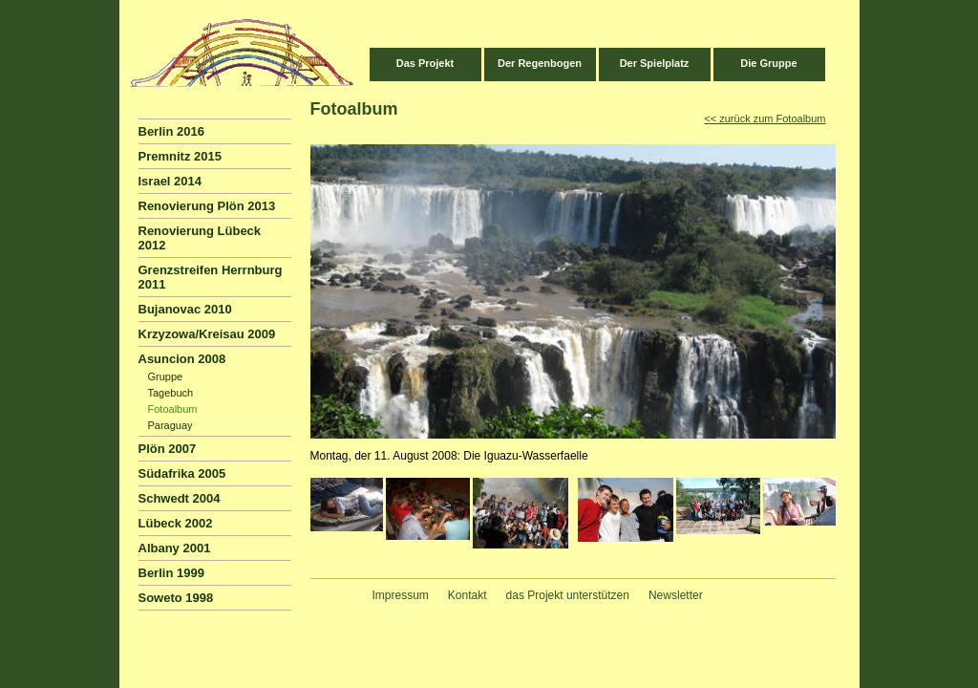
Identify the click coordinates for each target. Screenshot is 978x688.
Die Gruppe (768, 63)
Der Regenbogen (540, 63)
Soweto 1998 (176, 598)
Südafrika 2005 (182, 473)
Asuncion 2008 (182, 359)
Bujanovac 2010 (185, 309)
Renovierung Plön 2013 (207, 206)
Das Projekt (425, 63)
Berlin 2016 (171, 131)
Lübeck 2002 (175, 523)
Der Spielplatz (655, 63)
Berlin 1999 (171, 573)
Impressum (400, 595)
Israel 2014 (170, 181)
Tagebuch (171, 392)
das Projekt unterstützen (567, 595)
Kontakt (467, 595)
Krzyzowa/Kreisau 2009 (207, 334)
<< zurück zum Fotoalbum (764, 118)
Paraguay (170, 425)
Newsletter (675, 595)
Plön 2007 (167, 448)
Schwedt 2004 (179, 498)
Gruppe (165, 376)
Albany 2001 (174, 548)
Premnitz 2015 (180, 156)
